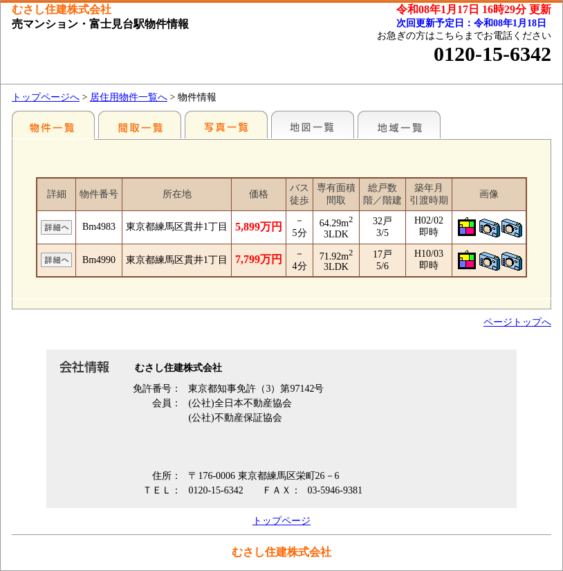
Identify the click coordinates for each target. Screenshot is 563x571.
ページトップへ (517, 322)
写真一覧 (226, 124)
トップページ (281, 521)
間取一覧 (139, 124)
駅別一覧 (53, 124)
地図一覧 (312, 124)
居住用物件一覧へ (128, 97)
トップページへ (46, 97)
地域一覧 (399, 124)
